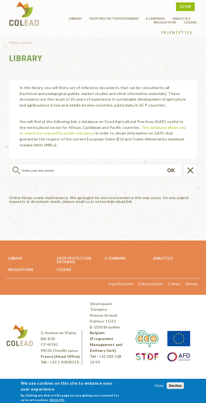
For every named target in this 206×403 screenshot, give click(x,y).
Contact (174, 284)
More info (57, 400)
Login (185, 7)
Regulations (165, 22)
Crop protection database (113, 18)
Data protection (151, 284)
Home (14, 43)
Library (75, 18)
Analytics (181, 18)
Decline (175, 386)
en (172, 32)
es (189, 32)
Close (158, 386)
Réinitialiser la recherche (190, 170)
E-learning (155, 18)
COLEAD (190, 22)
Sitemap (191, 284)
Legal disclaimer (121, 284)
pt (181, 32)
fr (163, 32)
